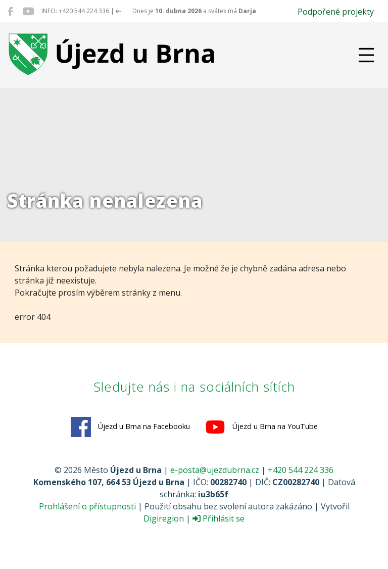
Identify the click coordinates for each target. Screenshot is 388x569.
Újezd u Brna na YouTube (261, 427)
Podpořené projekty (336, 11)
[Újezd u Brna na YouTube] (28, 11)
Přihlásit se (218, 518)
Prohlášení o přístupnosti (87, 506)
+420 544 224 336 (300, 470)
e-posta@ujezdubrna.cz (214, 470)
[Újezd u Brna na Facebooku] (10, 11)
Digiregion (163, 518)
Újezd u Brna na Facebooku (130, 427)
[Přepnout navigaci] (366, 55)
